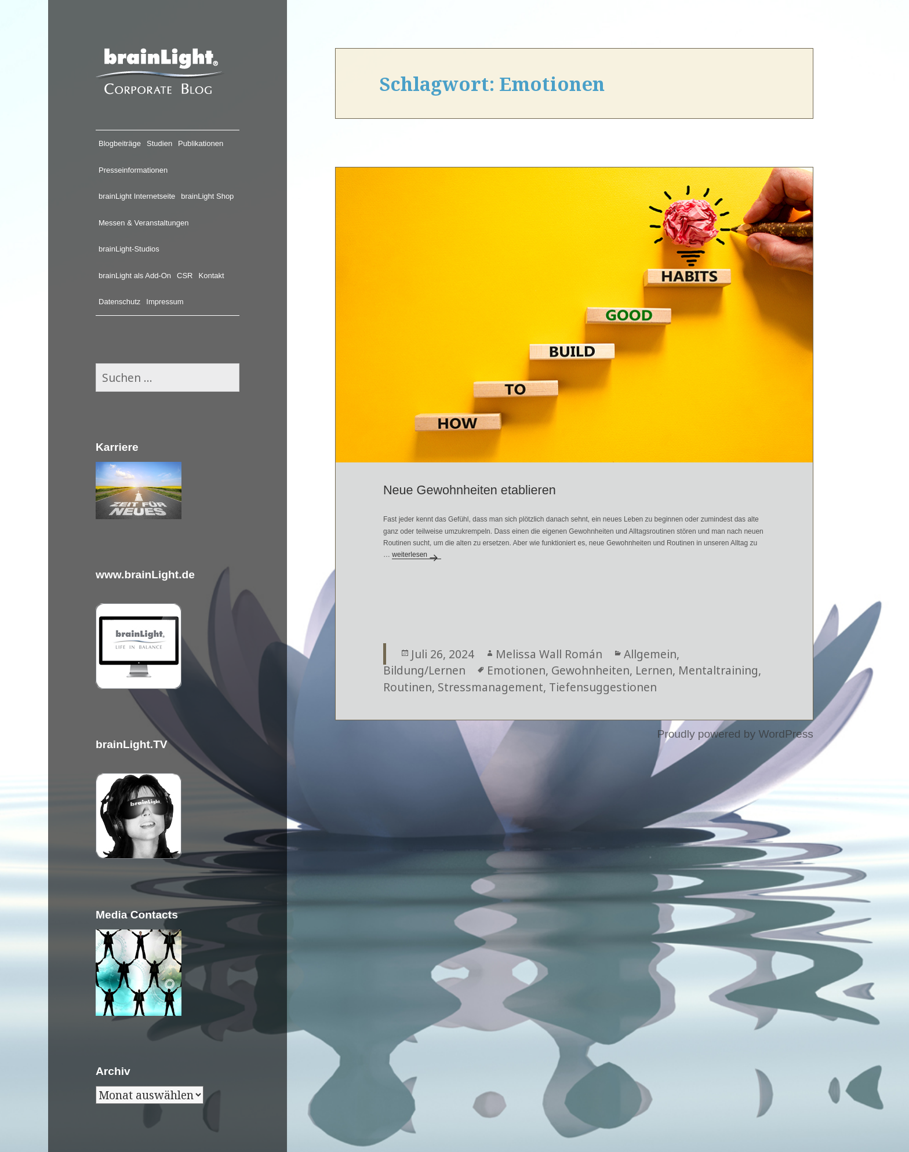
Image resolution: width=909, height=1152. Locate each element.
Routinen (407, 687)
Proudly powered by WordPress (735, 734)
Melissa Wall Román (549, 654)
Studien (159, 143)
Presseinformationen (133, 170)
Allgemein (650, 654)
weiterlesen (416, 555)
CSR (184, 275)
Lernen (653, 670)
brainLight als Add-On (135, 275)
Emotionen (516, 670)
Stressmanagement (490, 687)
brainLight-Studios (129, 249)
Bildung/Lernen (424, 670)
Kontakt (211, 275)
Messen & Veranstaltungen (143, 222)
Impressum (164, 301)
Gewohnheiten (590, 670)
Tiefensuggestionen (603, 687)
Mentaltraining (718, 670)
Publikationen (200, 143)
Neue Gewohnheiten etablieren (469, 490)
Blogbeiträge (120, 143)
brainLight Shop (207, 196)
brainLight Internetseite (137, 196)
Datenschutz (119, 301)
